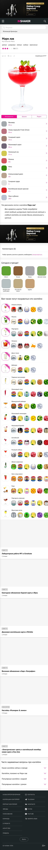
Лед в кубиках (26, 197)
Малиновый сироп (26, 145)
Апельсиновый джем (26, 175)
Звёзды (5, 809)
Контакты (30, 795)
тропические (33, 45)
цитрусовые (11, 45)
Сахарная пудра (26, 182)
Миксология (5, 707)
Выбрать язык (31, 819)
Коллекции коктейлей (11, 799)
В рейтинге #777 (41, 56)
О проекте (6, 823)
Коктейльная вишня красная (26, 190)
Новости (4, 550)
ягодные (25, 45)
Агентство (6, 828)
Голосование (7, 814)
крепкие (4, 45)
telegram (29, 799)
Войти (24, 839)
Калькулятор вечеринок (11, 795)
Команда (6, 819)
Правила (6, 833)
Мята (26, 168)
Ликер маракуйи (26, 131)
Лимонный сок (26, 153)
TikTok (28, 809)
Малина (26, 160)
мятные (19, 45)
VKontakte (30, 804)
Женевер (26, 123)
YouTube (29, 814)
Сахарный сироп (26, 138)
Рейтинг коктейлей (10, 804)
